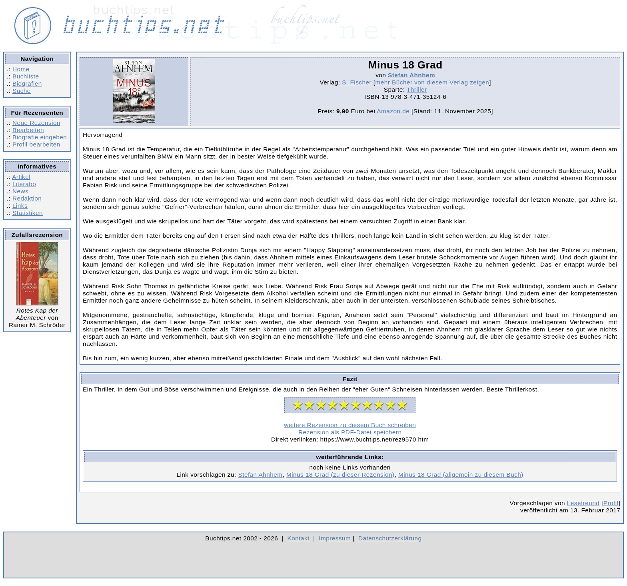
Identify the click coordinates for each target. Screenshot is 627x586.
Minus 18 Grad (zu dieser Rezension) (340, 474)
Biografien (27, 83)
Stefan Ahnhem (411, 75)
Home (21, 69)
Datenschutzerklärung (390, 538)
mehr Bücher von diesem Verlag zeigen (432, 82)
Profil (611, 503)
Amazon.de (393, 111)
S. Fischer (356, 82)
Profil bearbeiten (36, 144)
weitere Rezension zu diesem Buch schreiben (350, 424)
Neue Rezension (36, 122)
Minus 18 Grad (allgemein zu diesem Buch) (460, 474)
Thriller (417, 89)
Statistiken (27, 212)
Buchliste (25, 76)
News (20, 191)
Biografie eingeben (39, 137)
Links (20, 205)
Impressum (335, 538)
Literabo (24, 184)
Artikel (21, 176)
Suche (21, 90)
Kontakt (299, 538)
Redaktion (27, 198)
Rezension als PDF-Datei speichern (350, 432)
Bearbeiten (28, 129)
